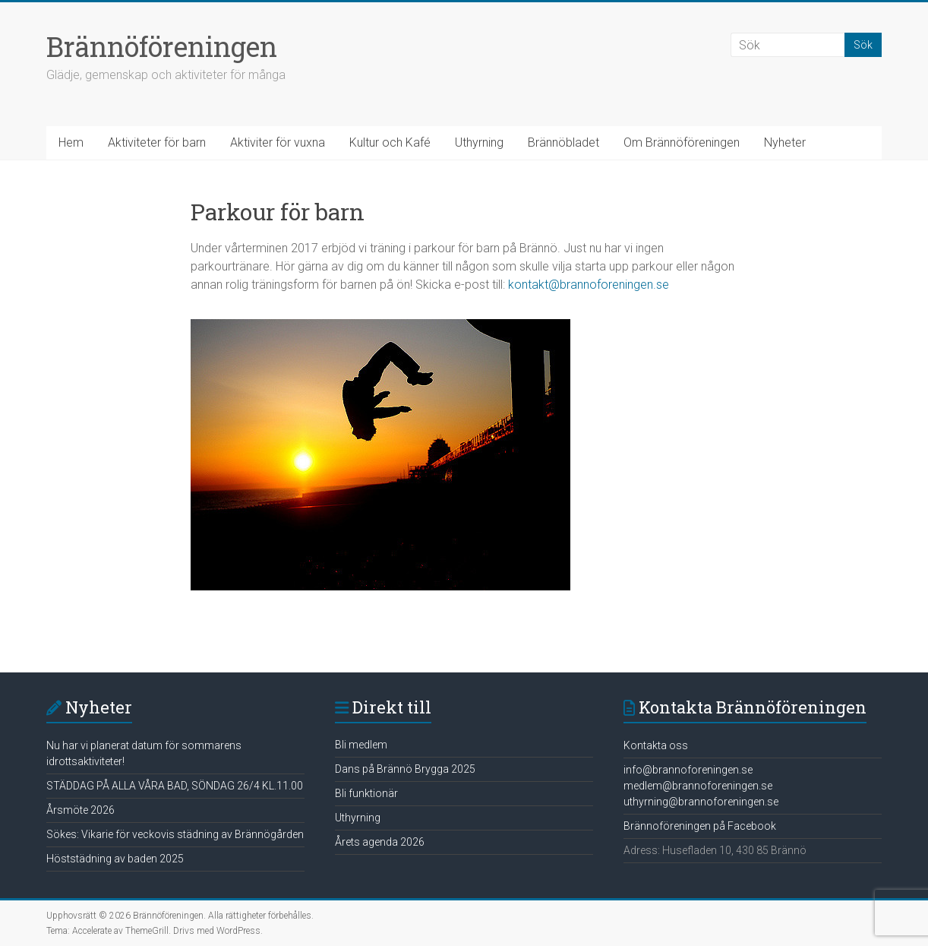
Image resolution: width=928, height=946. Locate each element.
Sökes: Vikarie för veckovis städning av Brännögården (175, 834)
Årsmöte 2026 (80, 810)
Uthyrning (479, 142)
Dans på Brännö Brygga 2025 (405, 769)
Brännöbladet (563, 142)
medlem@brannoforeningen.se (697, 786)
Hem (71, 142)
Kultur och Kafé (390, 142)
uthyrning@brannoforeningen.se (700, 802)
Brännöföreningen (161, 46)
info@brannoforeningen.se (688, 770)
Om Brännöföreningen (681, 142)
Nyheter (785, 142)
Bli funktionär (366, 793)
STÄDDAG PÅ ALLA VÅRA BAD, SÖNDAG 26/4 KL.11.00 (174, 786)
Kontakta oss (655, 745)
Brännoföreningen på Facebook (699, 826)
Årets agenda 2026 (380, 842)
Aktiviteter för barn (157, 142)
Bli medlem (361, 745)
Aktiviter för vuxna (277, 142)
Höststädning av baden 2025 (115, 859)
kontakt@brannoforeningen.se (588, 284)
